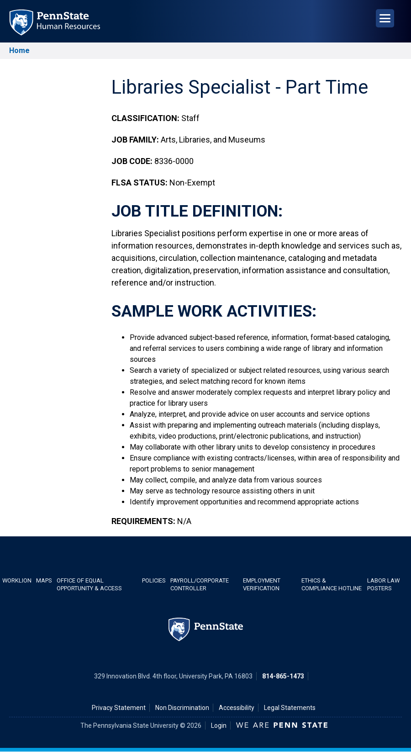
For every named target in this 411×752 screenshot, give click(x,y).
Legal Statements (290, 707)
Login (219, 725)
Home (19, 50)
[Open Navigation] (385, 18)
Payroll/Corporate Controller (199, 584)
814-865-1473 (283, 676)
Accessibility (236, 707)
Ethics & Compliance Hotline (331, 584)
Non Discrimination (182, 707)
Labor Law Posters (383, 584)
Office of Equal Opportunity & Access (89, 584)
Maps (44, 580)
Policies (154, 580)
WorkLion (17, 580)
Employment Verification (261, 584)
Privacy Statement (119, 707)
